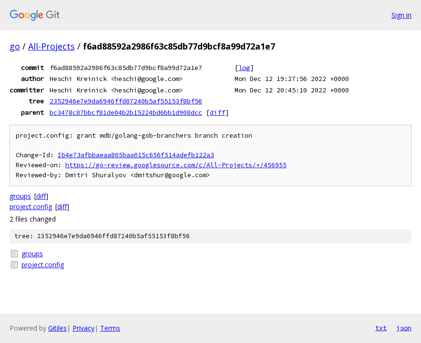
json (403, 327)
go (15, 46)
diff (217, 112)
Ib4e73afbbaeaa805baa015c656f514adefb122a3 (136, 155)
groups (20, 196)
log (244, 67)
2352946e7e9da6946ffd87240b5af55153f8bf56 (126, 101)
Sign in (401, 15)
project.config (31, 206)
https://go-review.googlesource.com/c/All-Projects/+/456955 (176, 165)
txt (381, 327)
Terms (110, 328)
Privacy (83, 328)
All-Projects (51, 46)
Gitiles (57, 328)
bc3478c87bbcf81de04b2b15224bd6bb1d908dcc (126, 112)
